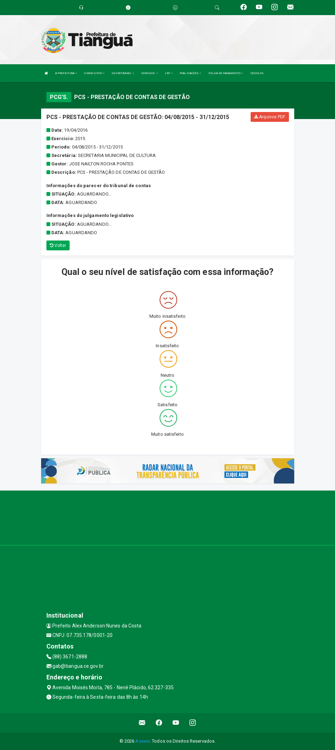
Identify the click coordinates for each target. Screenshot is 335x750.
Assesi (142, 741)
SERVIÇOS (149, 73)
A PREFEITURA (66, 73)
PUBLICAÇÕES (190, 73)
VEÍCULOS (257, 73)
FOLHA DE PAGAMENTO (225, 73)
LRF (169, 73)
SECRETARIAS (122, 73)
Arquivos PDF (269, 116)
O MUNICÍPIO (94, 73)
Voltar (58, 245)
